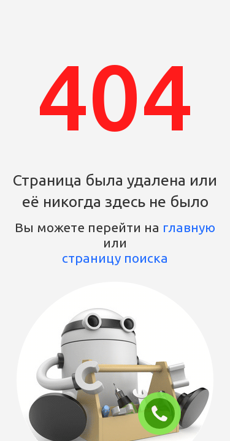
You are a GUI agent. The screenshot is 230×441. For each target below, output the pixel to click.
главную (189, 227)
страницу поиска (115, 258)
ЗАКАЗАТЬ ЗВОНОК (164, 414)
